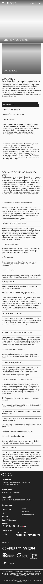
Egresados (6, 513)
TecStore (25, 509)
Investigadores (15, 492)
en (6, 534)
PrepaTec (5, 482)
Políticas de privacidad (19, 580)
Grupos (5, 492)
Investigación (8, 490)
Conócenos (7, 505)
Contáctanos (22, 532)
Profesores (6, 509)
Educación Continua (10, 485)
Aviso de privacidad (34, 580)
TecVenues (25, 512)
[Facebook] (3, 526)
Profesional (15, 482)
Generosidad (7, 500)
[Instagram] (18, 526)
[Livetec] (23, 526)
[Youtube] (14, 526)
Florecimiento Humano (22, 500)
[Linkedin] (10, 526)
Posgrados (26, 482)
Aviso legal (6, 580)
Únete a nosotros (9, 520)
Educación (6, 480)
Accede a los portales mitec (28, 535)
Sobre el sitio (21, 581)
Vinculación (7, 497)
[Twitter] (7, 526)
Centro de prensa (28, 515)
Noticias (5, 516)
